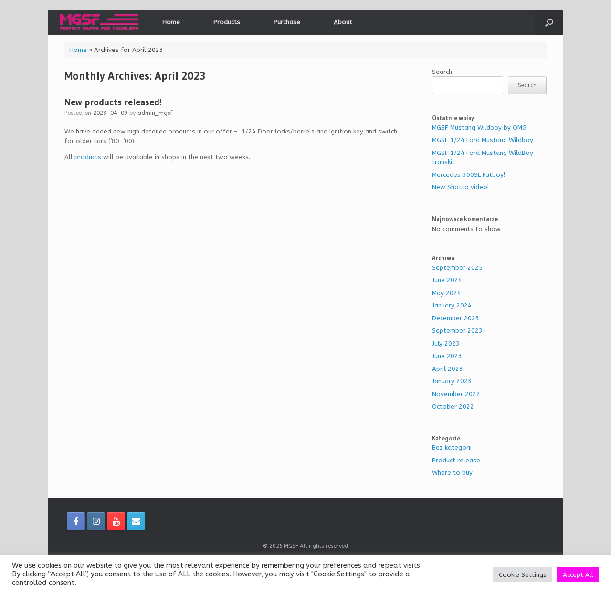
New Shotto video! (460, 187)
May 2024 (446, 293)
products (87, 157)
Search (442, 71)
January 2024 (452, 305)
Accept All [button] (578, 574)
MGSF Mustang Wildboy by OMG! (480, 127)
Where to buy (452, 472)
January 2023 (452, 381)
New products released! (113, 102)
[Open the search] (549, 22)
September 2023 (457, 330)
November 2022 (456, 394)
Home (171, 22)
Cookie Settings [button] (523, 574)
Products (226, 22)
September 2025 (457, 267)
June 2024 (447, 280)
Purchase (287, 22)
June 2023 (447, 355)
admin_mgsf (155, 113)
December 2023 (455, 318)
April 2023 (447, 368)
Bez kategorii (452, 447)
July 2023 (446, 343)
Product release (456, 460)
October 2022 (453, 406)
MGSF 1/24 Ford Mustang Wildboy (482, 139)
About (343, 22)
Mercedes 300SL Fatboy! (468, 174)
